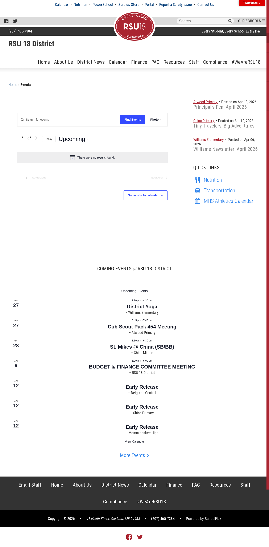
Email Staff (29, 485)
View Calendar (134, 441)
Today (48, 139)
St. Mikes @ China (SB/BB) (142, 347)
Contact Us (205, 4)
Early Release (142, 387)
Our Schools (251, 21)
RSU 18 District (31, 43)
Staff (194, 62)
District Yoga (142, 306)
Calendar (61, 4)
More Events (132, 455)
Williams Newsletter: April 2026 (225, 149)
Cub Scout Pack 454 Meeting (142, 327)
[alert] (92, 157)
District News (91, 62)
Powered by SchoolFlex (203, 518)
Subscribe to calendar (143, 195)
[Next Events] (36, 138)
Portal (149, 4)
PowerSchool (103, 4)
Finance (139, 62)
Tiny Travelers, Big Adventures (223, 126)
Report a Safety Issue (175, 4)
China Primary (204, 121)
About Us (63, 62)
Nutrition (80, 4)
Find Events (132, 119)
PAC (155, 62)
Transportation (214, 190)
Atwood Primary (205, 102)
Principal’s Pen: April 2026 (220, 107)
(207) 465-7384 (20, 31)
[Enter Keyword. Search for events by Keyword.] (68, 119)
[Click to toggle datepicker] (74, 139)
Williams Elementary (209, 139)
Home (44, 62)
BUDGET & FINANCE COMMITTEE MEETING (142, 367)
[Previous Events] (28, 138)
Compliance (215, 62)
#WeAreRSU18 (246, 62)
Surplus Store (128, 4)
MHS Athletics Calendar (223, 201)
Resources (174, 62)
